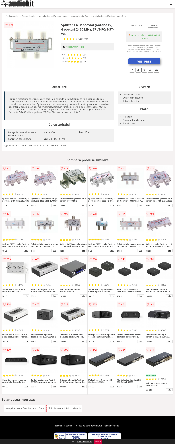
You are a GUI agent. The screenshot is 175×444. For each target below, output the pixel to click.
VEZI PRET (144, 61)
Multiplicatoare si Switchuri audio (53, 16)
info (26, 205)
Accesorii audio (28, 16)
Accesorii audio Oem (80, 16)
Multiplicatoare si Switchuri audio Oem (109, 16)
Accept (98, 441)
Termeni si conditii (64, 425)
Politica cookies (111, 425)
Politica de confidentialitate (88, 425)
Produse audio (12, 16)
